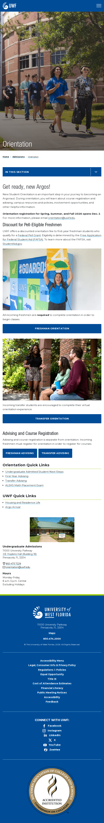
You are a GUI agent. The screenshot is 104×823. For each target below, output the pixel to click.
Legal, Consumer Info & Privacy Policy (52, 665)
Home (6, 157)
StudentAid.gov (12, 243)
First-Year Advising (16, 476)
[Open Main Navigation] (98, 5)
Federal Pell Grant (29, 235)
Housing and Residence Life (22, 502)
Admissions (18, 157)
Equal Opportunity (52, 674)
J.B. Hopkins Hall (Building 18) (20, 554)
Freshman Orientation (52, 328)
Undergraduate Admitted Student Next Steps (34, 471)
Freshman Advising (20, 453)
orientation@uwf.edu (61, 217)
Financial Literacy (52, 688)
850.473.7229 (13, 563)
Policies (61, 669)
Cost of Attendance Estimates (52, 683)
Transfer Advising (55, 453)
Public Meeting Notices (52, 692)
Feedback (52, 701)
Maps (52, 633)
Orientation (33, 157)
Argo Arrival (12, 507)
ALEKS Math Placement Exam (24, 485)
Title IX (52, 678)
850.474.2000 (52, 638)
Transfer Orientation (52, 418)
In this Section (17, 171)
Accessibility (52, 697)
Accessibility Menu (52, 660)
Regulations (45, 669)
